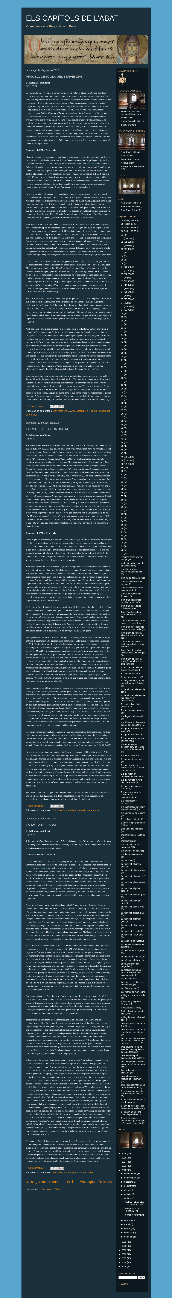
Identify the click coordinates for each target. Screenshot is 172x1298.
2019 (124, 1250)
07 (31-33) (126, 274)
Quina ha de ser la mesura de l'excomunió (132, 1077)
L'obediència (127, 841)
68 (122, 535)
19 (122, 353)
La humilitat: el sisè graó (132, 913)
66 (122, 528)
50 (122, 471)
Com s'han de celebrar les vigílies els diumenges (133, 651)
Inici (70, 1182)
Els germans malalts (130, 734)
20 (122, 356)
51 (122, 474)
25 (122, 374)
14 (122, 335)
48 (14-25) (126, 464)
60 (122, 507)
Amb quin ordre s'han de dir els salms (132, 564)
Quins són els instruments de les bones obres (133, 1086)
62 (122, 514)
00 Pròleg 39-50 (61, 411)
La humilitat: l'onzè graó (132, 935)
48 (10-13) (126, 460)
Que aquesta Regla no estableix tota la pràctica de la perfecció (132, 1049)
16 (122, 342)
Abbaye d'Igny (127, 163)
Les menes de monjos (131, 992)
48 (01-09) (126, 457)
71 (122, 546)
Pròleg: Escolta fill (129, 1007)
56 (54, 1172)
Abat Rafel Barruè (129, 206)
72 (122, 550)
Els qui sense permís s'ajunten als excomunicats (131, 795)
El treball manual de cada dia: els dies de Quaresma (133, 698)
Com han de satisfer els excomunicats (132, 588)
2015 (124, 1266)
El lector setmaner (129, 673)
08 (122, 313)
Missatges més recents (43, 1182)
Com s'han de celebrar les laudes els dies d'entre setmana (133, 644)
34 (122, 406)
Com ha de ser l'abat (130, 578)
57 (122, 496)
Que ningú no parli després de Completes (131, 1056)
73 (122, 553)
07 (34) (124, 277)
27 (122, 381)
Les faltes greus (128, 988)
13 (122, 331)
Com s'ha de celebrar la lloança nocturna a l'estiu (132, 613)
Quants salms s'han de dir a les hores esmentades (133, 1030)
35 (122, 410)
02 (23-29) (126, 245)
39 (122, 424)
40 (122, 428)
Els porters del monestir (132, 759)
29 (122, 389)
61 (122, 510)
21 (122, 360)
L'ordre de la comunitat (87, 810)
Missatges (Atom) (51, 1189)
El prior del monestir (130, 677)
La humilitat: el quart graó (133, 894)
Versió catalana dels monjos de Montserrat (131, 112)
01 (122, 235)
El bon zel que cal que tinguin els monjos (131, 668)
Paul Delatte (126, 155)
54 (122, 485)
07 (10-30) (126, 270)
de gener (128, 1237)
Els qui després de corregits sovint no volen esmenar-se (132, 767)
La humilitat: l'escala (130, 931)
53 (122, 482)
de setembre (130, 1186)
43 (122, 439)
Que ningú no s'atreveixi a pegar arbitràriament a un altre (133, 1064)
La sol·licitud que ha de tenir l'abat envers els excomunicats (132, 972)
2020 (124, 1246)
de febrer (128, 1232)
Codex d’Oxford (128, 125)
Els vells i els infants (130, 819)
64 (122, 521)
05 (122, 260)
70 (122, 542)
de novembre (130, 1178)
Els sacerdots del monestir (129, 802)
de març (128, 1228)
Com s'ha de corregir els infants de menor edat (132, 628)
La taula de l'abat (84, 1172)
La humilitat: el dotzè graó (133, 876)
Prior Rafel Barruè (129, 210)
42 (122, 435)
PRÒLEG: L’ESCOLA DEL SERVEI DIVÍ (54, 76)
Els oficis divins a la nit (131, 755)
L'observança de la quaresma (130, 845)
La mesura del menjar (131, 956)
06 (122, 263)
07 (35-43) (126, 281)
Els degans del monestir (132, 716)
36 (122, 414)
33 (122, 403)
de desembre (130, 1173)
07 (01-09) (126, 267)
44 (122, 442)
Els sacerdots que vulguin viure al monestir (133, 808)
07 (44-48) (126, 285)
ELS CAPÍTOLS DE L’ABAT (72, 18)
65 (122, 525)
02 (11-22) (126, 242)
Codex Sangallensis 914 (132, 121)
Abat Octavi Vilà (79, 411)
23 (122, 367)
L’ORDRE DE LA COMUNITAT (47, 429)
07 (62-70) (126, 310)
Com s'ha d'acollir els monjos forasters (131, 601)
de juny (128, 1198)
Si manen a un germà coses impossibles (131, 1113)
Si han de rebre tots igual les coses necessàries (133, 1107)
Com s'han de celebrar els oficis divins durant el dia (132, 635)
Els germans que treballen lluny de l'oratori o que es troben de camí (132, 747)
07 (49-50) (126, 288)
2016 (124, 1262)
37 (122, 417)
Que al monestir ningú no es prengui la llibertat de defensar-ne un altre (133, 1041)
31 (122, 396)
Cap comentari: (36, 406)
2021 (124, 1242)
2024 (124, 1162)
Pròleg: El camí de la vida (133, 995)
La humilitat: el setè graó (132, 907)
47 (122, 453)
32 (122, 399)
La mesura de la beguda (132, 950)
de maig (128, 1220)
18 (122, 349)
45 (122, 446)
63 (54, 810)
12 (122, 328)
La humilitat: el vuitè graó (133, 925)
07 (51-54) (126, 292)
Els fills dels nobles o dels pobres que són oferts (133, 723)
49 (122, 467)
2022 (124, 1170)
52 (122, 478)
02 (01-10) (126, 238)
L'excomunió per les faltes (133, 835)
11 (122, 324)
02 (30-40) (126, 249)
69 (122, 539)
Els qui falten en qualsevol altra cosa (130, 775)
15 (122, 338)
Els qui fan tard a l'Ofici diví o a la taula (132, 781)
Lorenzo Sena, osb (130, 159)
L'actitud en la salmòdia (132, 829)
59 (122, 503)
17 (122, 345)
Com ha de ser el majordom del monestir (131, 570)
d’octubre (128, 1182)
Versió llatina (127, 117)
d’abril (127, 1224)
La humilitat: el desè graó (133, 870)
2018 (124, 1254)
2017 (124, 1258)
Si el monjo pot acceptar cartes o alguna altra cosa (133, 1092)
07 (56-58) (126, 299)
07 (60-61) (126, 306)
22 (122, 363)
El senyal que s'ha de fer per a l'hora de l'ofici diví (132, 681)
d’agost (128, 1190)
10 (122, 320)
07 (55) (124, 295)
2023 (124, 1166)
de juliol (128, 1194)
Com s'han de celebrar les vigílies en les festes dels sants (132, 661)
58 (122, 500)
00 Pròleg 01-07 (128, 220)
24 (122, 371)
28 (122, 385)
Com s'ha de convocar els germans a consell (133, 621)
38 (122, 421)
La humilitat (126, 860)
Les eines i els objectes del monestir (132, 983)
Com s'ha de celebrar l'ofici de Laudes (131, 607)
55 (122, 489)
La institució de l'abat (131, 941)
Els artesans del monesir (132, 710)
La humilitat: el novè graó (133, 882)
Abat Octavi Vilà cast (130, 152)
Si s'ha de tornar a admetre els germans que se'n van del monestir (133, 1120)
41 (122, 432)
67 (122, 532)
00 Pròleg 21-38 (128, 227)
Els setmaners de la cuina (133, 813)
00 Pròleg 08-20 (128, 224)
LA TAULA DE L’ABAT (41, 825)
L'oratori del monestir (131, 851)
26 (122, 378)
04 (122, 256)
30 (122, 392)
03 (122, 252)
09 (122, 317)
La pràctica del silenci (131, 960)
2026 (124, 1153)
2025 (124, 1158)
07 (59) (124, 303)
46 (122, 449)
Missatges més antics (95, 1182)
